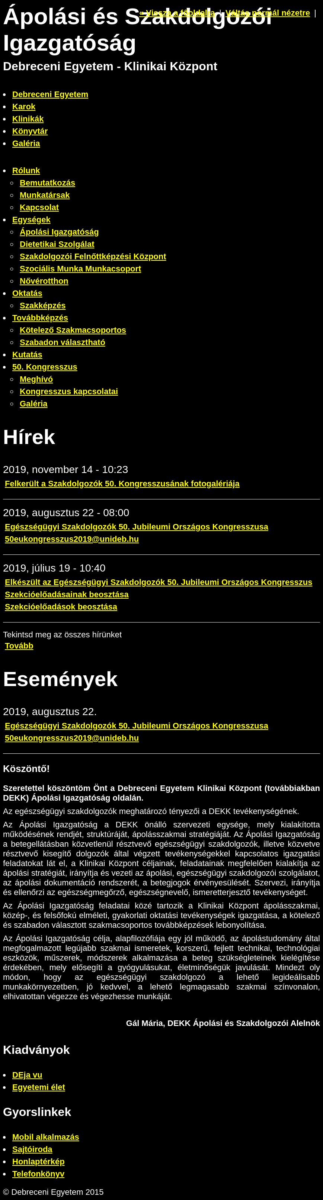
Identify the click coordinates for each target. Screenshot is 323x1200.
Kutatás (27, 354)
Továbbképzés (40, 317)
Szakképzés (43, 305)
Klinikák (28, 118)
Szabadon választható (62, 342)
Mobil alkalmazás (45, 1137)
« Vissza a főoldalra (177, 12)
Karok (23, 106)
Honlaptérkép (38, 1161)
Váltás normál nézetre (268, 12)
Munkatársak (45, 195)
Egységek (31, 219)
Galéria (26, 143)
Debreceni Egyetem (50, 94)
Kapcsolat (39, 207)
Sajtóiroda (32, 1149)
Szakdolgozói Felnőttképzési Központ (93, 256)
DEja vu (27, 1075)
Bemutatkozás (47, 182)
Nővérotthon (44, 281)
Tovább (19, 645)
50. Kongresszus (44, 366)
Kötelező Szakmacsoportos (73, 330)
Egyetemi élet (38, 1087)
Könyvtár (30, 131)
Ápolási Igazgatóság (59, 232)
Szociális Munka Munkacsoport (80, 268)
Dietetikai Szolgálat (57, 244)
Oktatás (27, 293)
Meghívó (36, 379)
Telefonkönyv (38, 1173)
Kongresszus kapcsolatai (69, 391)
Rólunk (26, 170)
